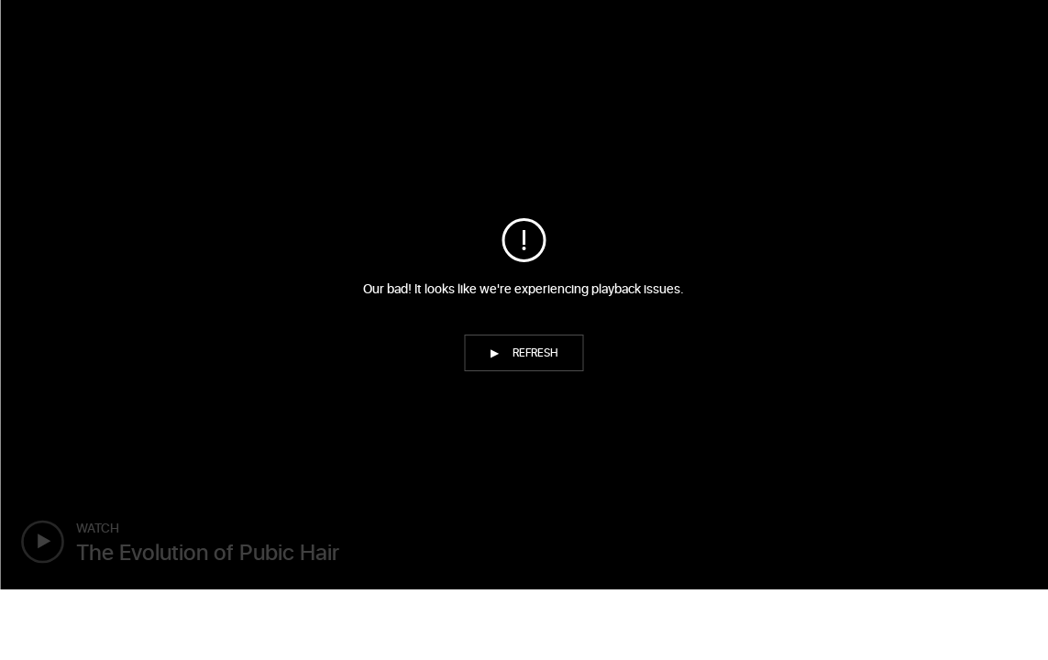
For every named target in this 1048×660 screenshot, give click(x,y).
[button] (524, 353)
